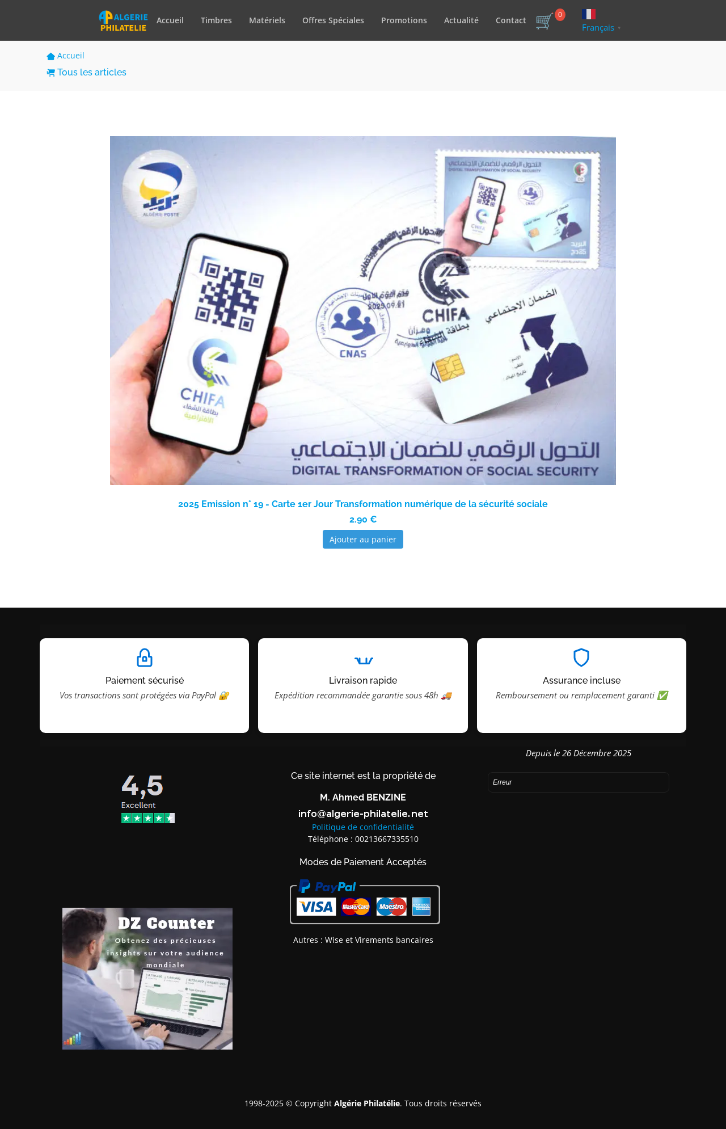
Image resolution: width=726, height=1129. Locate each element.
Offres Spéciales (333, 20)
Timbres (216, 20)
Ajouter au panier (363, 539)
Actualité (461, 20)
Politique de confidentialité (363, 827)
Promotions (404, 20)
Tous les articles (86, 72)
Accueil (170, 20)
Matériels (267, 20)
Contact (511, 20)
